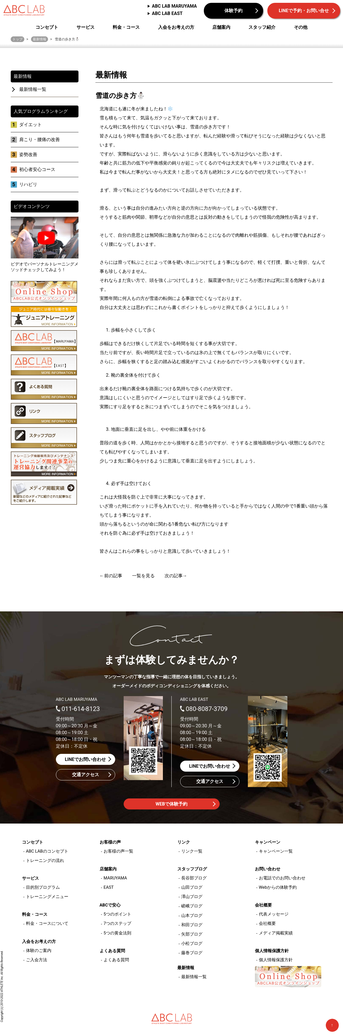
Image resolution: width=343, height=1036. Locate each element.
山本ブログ (191, 915)
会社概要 (267, 923)
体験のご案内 (38, 950)
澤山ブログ (191, 896)
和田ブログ (191, 924)
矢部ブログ (191, 934)
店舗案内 (221, 27)
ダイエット (30, 124)
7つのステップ (117, 923)
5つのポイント (117, 914)
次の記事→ (176, 575)
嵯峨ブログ (191, 905)
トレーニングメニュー (47, 896)
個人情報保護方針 (276, 959)
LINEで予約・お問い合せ (304, 10)
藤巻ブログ (191, 952)
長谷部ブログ (194, 878)
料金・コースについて (47, 923)
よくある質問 (116, 959)
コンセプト (47, 27)
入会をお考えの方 (176, 27)
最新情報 (39, 39)
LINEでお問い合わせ (85, 759)
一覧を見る (143, 575)
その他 (300, 27)
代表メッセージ (274, 914)
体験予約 (233, 10)
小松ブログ (191, 943)
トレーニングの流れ (45, 860)
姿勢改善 (28, 154)
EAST (109, 887)
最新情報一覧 (32, 89)
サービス (86, 27)
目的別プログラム (43, 887)
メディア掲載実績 (276, 933)
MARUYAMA (115, 878)
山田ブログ (191, 887)
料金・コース (126, 27)
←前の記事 (111, 575)
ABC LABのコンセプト (47, 851)
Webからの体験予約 (278, 887)
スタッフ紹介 (262, 27)
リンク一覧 (191, 851)
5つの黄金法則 (117, 933)
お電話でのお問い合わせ (282, 878)
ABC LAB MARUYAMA (174, 6)
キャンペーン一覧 (276, 851)
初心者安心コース (37, 169)
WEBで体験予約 (171, 804)
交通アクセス (85, 774)
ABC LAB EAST (167, 13)
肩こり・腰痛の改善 (39, 139)
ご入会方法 (36, 959)
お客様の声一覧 (118, 851)
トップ (17, 39)
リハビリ (28, 184)
